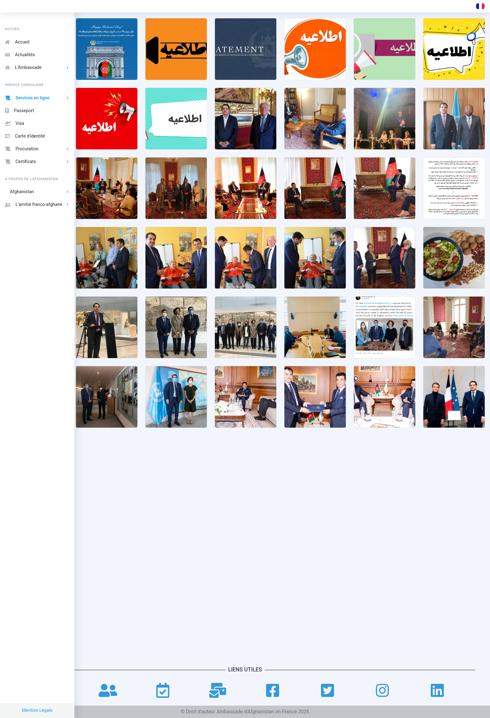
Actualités (20, 54)
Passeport (19, 110)
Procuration (38, 149)
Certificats (38, 161)
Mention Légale (37, 710)
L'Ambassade (38, 67)
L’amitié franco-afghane (38, 204)
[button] (480, 6)
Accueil (17, 42)
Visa (14, 123)
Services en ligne (38, 98)
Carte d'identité (25, 136)
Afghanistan (40, 191)
